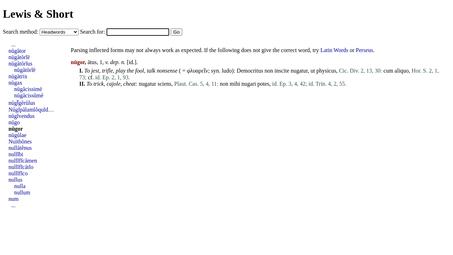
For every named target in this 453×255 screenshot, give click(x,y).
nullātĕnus (20, 148)
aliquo (402, 71)
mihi (235, 84)
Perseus (364, 50)
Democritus (250, 71)
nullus (15, 180)
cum (389, 71)
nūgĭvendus (21, 116)
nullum (22, 192)
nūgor (15, 129)
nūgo (14, 122)
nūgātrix (17, 76)
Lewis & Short (38, 13)
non (268, 71)
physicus (326, 71)
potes (263, 84)
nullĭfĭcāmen (22, 161)
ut (312, 71)
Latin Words (334, 50)
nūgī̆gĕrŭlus (21, 103)
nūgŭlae (17, 135)
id (131, 62)
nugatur (299, 71)
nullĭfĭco (18, 173)
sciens (164, 84)
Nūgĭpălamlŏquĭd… (31, 110)
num (13, 199)
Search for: (93, 32)
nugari (248, 84)
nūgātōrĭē (19, 57)
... (13, 44)
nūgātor (17, 51)
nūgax (15, 83)
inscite (281, 71)
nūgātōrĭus (20, 64)
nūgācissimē (28, 89)
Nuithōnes (20, 141)
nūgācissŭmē (29, 95)
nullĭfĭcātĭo (20, 167)
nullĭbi (15, 154)
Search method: (21, 32)
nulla (19, 186)
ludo (227, 71)
